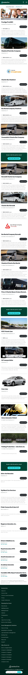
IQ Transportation (7, 360)
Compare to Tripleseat (6, 652)
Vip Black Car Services (8, 490)
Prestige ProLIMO (7, 22)
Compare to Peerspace (6, 657)
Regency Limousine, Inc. (8, 524)
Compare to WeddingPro (6, 650)
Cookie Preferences (5, 600)
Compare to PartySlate (6, 659)
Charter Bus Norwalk (8, 205)
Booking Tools (4, 634)
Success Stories (4, 637)
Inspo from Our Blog (5, 619)
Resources (3, 639)
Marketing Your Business (6, 630)
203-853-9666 (4, 576)
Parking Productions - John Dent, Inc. (13, 447)
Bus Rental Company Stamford (11, 108)
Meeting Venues (4, 610)
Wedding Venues (5, 608)
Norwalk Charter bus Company (11, 177)
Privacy (2, 597)
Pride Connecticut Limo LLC (10, 507)
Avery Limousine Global (9, 418)
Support (3, 642)
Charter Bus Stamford (8, 80)
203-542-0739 (4, 560)
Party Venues (4, 605)
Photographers (4, 615)
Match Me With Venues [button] (14, 158)
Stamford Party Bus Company (11, 51)
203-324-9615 (4, 544)
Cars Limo (4, 389)
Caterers (3, 612)
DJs (2, 617)
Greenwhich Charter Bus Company (12, 137)
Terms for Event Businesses (7, 595)
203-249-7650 (4, 568)
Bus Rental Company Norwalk (11, 234)
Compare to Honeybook (6, 654)
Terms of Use (4, 593)
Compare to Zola (5, 661)
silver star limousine (7, 473)
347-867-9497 (4, 552)
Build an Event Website (6, 622)
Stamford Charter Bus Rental (10, 263)
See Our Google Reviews (6, 647)
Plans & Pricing (4, 628)
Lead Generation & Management (8, 632)
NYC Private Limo (7, 331)
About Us (3, 590)
